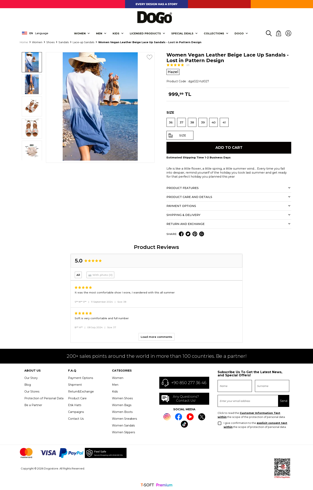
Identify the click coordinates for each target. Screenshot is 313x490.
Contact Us (76, 418)
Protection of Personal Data (43, 398)
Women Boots (122, 412)
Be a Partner (33, 405)
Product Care (77, 398)
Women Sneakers (124, 418)
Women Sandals (123, 425)
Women (80, 33)
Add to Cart (229, 147)
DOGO (239, 33)
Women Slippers (123, 432)
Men (99, 33)
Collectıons (214, 33)
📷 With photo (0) (100, 274)
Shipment (75, 385)
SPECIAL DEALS (182, 33)
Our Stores (31, 391)
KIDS (116, 33)
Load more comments (156, 336)
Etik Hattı (74, 405)
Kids (115, 391)
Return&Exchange (81, 391)
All (78, 274)
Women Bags (121, 405)
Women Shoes (122, 398)
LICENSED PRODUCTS (145, 33)
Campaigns (76, 412)
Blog (27, 385)
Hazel (173, 72)
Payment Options (80, 378)
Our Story (31, 378)
